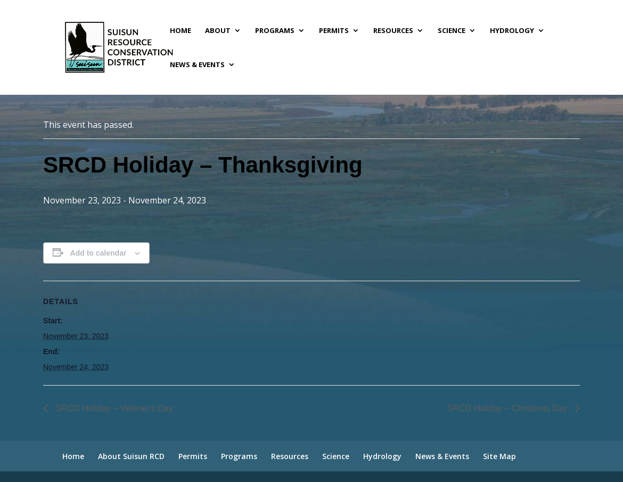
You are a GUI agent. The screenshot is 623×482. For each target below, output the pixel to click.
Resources (393, 31)
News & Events (197, 65)
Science (451, 31)
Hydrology (512, 31)
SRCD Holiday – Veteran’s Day (113, 408)
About (218, 31)
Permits (334, 31)
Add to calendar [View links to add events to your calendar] (98, 253)
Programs (274, 31)
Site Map (499, 456)
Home (180, 31)
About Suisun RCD (131, 456)
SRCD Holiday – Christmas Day (508, 408)
